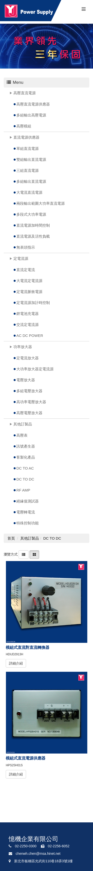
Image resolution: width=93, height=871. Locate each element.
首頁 (11, 538)
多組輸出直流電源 (31, 181)
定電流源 (20, 258)
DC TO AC (25, 468)
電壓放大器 (25, 380)
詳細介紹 (16, 663)
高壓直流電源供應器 (33, 104)
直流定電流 (25, 270)
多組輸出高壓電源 (31, 115)
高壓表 (22, 435)
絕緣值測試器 (27, 501)
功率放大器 (22, 347)
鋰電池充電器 (27, 313)
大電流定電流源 (29, 281)
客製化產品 (25, 457)
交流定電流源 (27, 324)
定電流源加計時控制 (33, 302)
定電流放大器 (27, 358)
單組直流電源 (27, 148)
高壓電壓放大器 (29, 413)
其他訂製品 (22, 424)
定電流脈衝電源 (29, 292)
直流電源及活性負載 (33, 236)
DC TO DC (25, 479)
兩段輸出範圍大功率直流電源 (40, 203)
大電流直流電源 (29, 192)
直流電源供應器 (26, 137)
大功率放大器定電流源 (35, 369)
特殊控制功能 (27, 523)
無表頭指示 (25, 247)
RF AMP (23, 490)
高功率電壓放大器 (31, 402)
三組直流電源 (27, 170)
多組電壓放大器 (29, 391)
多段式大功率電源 (31, 214)
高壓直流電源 (24, 93)
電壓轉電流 (25, 512)
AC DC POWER (29, 335)
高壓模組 (23, 126)
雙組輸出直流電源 (31, 159)
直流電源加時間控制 (33, 225)
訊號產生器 (25, 446)
